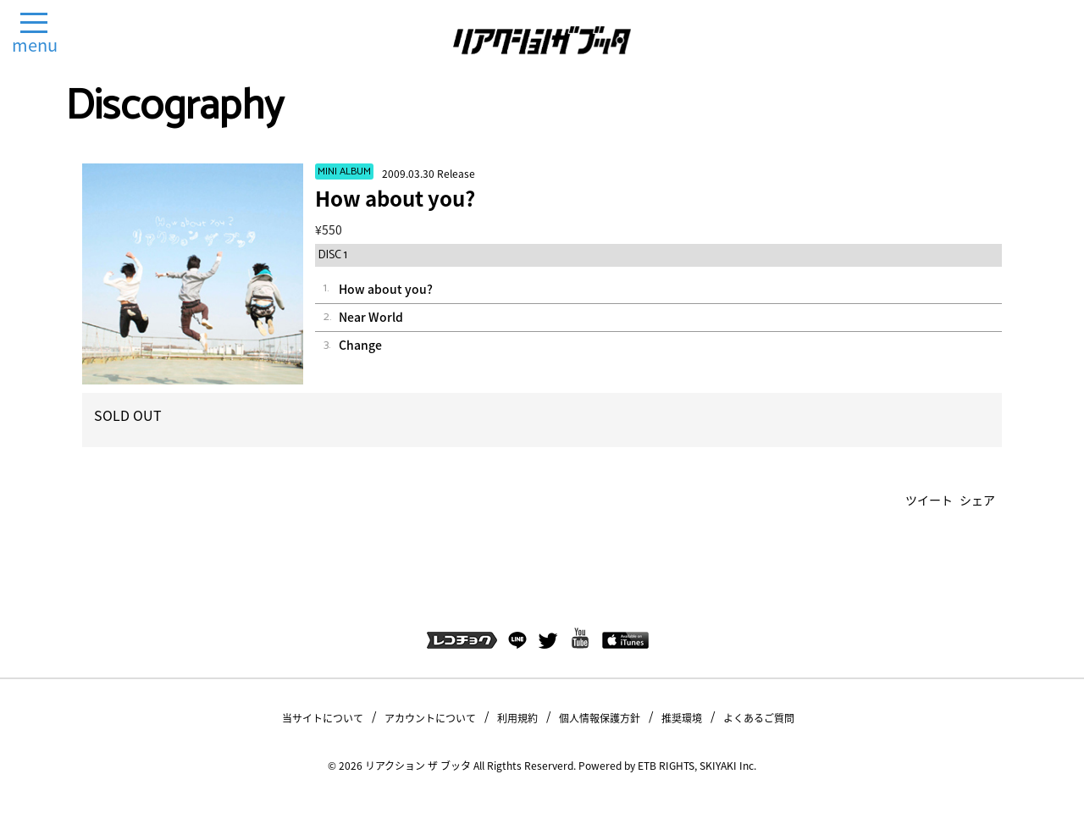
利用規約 (517, 718)
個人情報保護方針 (599, 718)
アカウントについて (430, 718)
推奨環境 (681, 718)
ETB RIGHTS (666, 765)
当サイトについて (322, 718)
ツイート (929, 499)
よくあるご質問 (758, 718)
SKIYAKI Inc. (728, 765)
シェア (977, 499)
